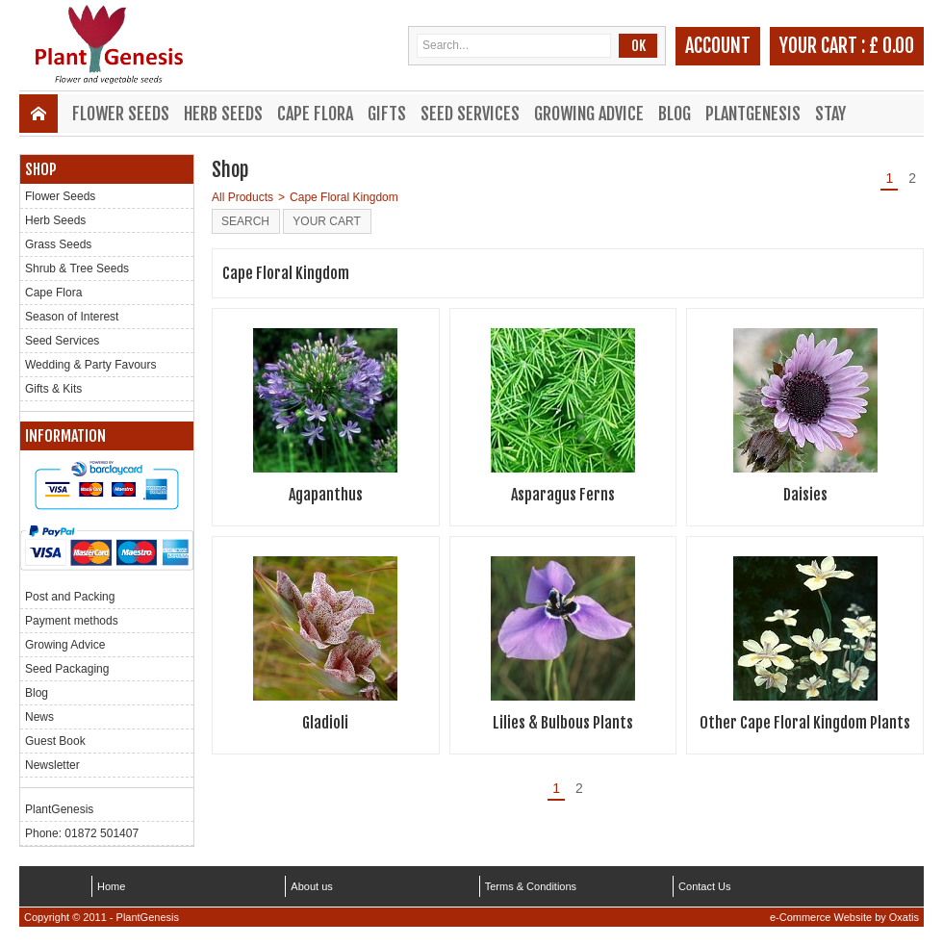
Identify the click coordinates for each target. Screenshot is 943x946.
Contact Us (704, 886)
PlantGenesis (753, 113)
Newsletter (52, 765)
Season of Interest (71, 316)
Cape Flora (315, 113)
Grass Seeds (58, 244)
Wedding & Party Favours (91, 364)
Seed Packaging (67, 669)
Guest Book (55, 741)
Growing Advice (589, 113)
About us (311, 886)
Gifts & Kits (53, 389)
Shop (41, 169)
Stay (830, 113)
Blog (674, 113)
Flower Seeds (120, 113)
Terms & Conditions (530, 886)
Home (111, 886)
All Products (242, 197)
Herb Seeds (223, 113)
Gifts (387, 113)
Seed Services (470, 113)
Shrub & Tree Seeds (77, 268)
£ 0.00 (891, 46)
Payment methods (71, 620)
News (39, 717)
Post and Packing (70, 596)
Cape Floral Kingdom (344, 197)
